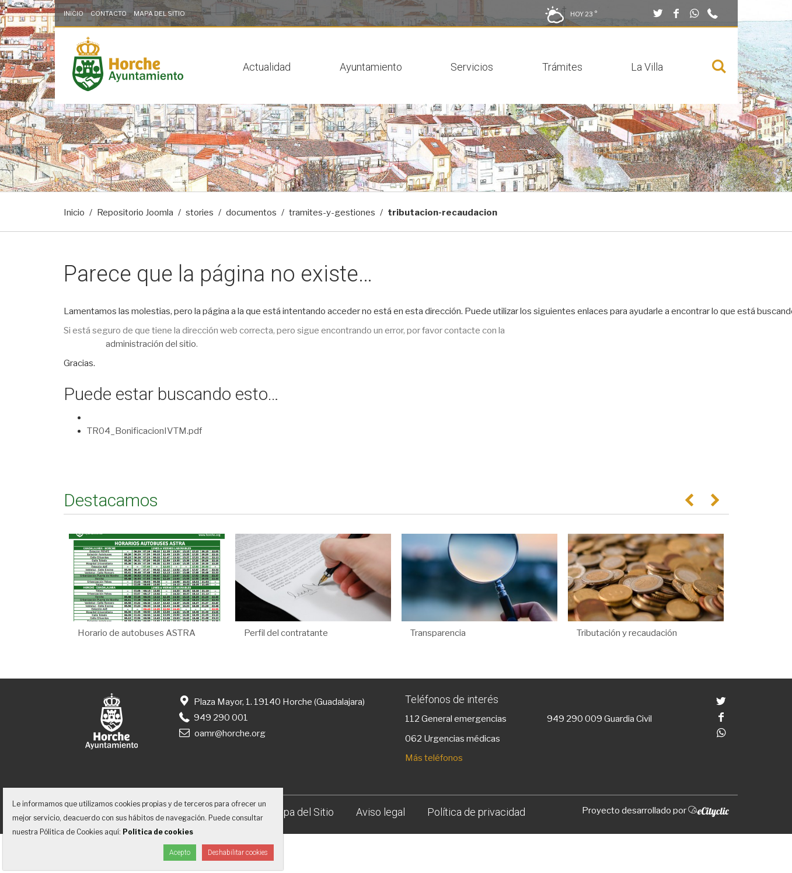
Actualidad (267, 67)
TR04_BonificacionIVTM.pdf (144, 431)
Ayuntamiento (371, 67)
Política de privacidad (476, 812)
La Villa (647, 67)
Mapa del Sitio (159, 13)
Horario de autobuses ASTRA (137, 633)
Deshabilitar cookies (238, 852)
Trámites (562, 67)
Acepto (179, 852)
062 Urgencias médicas (452, 738)
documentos (251, 212)
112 (412, 719)
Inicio (73, 13)
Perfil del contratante (286, 633)
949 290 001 (212, 717)
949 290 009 (574, 719)
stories (200, 212)
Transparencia (438, 633)
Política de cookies (158, 831)
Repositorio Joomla (135, 212)
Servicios (472, 67)
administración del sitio (151, 344)
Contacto (108, 13)
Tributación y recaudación (627, 633)
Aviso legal (380, 812)
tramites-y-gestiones (332, 212)
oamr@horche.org (221, 733)
